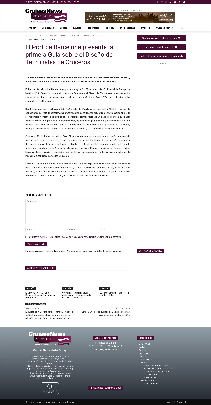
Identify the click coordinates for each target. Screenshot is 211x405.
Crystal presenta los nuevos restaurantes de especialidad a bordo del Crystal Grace (76, 295)
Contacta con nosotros (105, 338)
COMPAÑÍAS (31, 288)
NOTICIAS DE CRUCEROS (35, 35)
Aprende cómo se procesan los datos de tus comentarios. (94, 251)
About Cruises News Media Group (105, 388)
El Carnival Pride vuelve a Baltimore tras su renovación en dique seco (40, 295)
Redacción (33, 39)
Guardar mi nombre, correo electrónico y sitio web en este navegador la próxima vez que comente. (75, 237)
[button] (182, 27)
